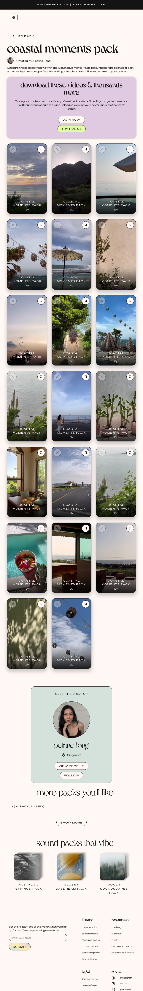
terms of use (89, 985)
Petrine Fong (42, 60)
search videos (90, 933)
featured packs (91, 940)
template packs (91, 952)
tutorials (117, 933)
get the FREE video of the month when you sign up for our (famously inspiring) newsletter (38, 928)
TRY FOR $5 (71, 128)
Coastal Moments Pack (27, 203)
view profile (71, 766)
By (27, 209)
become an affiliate (123, 952)
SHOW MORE (71, 822)
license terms (90, 979)
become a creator (122, 946)
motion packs (90, 946)
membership (89, 927)
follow (71, 775)
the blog (116, 927)
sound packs (89, 959)
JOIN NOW (71, 119)
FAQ (114, 940)
